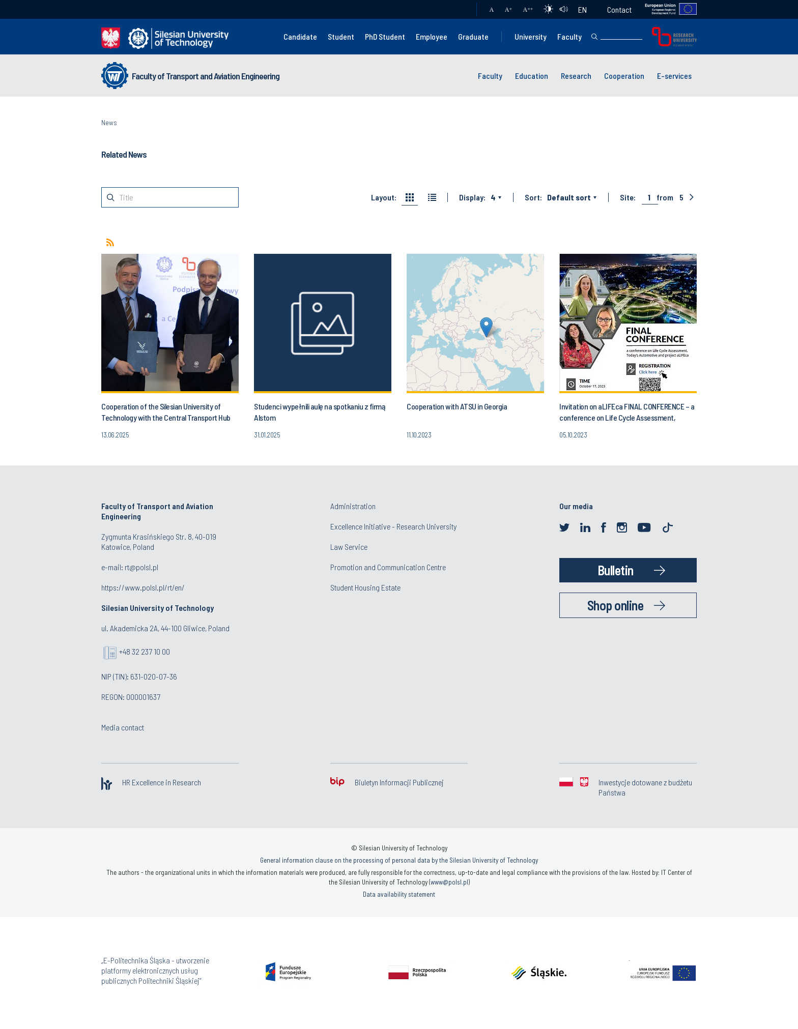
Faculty (569, 36)
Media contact (122, 727)
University (531, 36)
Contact (619, 9)
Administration (353, 506)
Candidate (300, 36)
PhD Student (385, 36)
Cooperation (624, 75)
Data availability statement (399, 894)
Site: (628, 197)
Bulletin (615, 570)
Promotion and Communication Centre (388, 567)
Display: (472, 197)
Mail (459, 9)
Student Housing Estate (365, 587)
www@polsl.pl (449, 882)
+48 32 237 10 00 (144, 651)
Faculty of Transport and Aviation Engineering (205, 75)
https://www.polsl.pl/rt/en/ (143, 587)
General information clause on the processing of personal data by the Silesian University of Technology (399, 860)
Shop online (615, 605)
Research (576, 75)
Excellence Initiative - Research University (393, 526)
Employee (431, 36)
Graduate (473, 36)
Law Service (348, 546)
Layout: (383, 197)
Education (531, 75)
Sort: (533, 197)
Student (341, 36)
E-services (674, 75)
